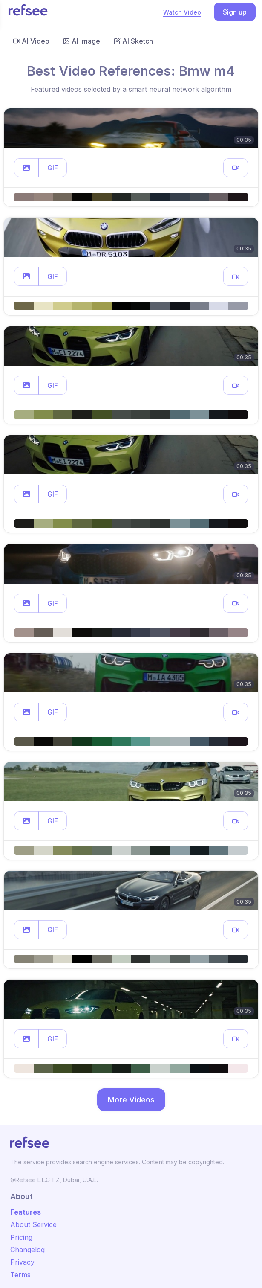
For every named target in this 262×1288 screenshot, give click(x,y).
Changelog (27, 1249)
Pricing (21, 1237)
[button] (26, 167)
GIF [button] (52, 167)
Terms (20, 1275)
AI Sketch (133, 41)
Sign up (235, 12)
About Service (33, 1224)
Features (25, 1212)
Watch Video (182, 12)
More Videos (131, 1099)
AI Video (31, 41)
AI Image (81, 41)
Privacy (22, 1262)
